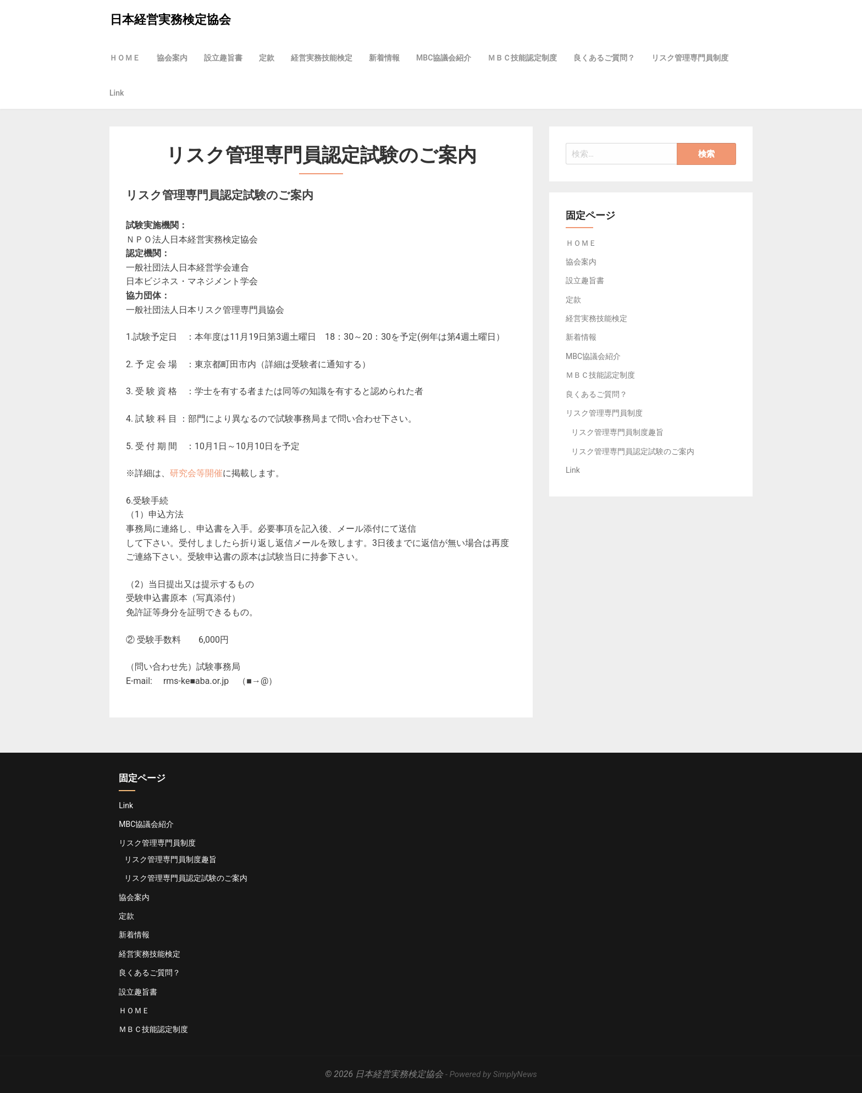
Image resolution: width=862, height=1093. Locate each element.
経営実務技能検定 (321, 57)
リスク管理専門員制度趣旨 (617, 432)
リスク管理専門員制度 (689, 57)
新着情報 (384, 57)
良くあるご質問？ (604, 57)
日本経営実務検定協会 (170, 19)
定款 (266, 57)
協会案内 (172, 57)
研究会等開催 (196, 473)
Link (116, 93)
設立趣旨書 (223, 57)
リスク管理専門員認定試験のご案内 (632, 451)
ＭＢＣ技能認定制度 (522, 57)
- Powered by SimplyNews (491, 1074)
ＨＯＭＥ (124, 57)
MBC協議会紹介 (443, 57)
